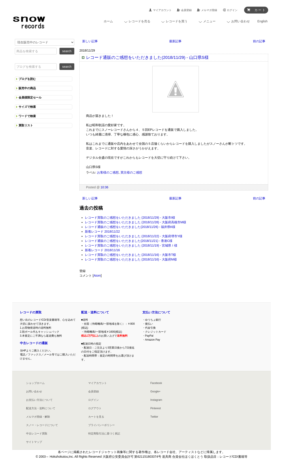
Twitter (154, 416)
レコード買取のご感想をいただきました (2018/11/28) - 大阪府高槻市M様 (135, 222)
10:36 (104, 187)
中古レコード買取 (36, 433)
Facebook (156, 383)
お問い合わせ (34, 391)
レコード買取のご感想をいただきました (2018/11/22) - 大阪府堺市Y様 (133, 236)
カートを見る (96, 416)
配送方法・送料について (40, 408)
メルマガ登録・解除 (38, 416)
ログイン (232, 10)
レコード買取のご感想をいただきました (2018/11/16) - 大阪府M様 (131, 259)
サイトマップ (34, 442)
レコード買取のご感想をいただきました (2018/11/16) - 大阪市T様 (130, 254)
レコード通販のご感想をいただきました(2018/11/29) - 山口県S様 (147, 57)
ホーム (108, 21)
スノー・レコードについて (42, 425)
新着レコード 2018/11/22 (102, 231)
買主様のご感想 (131, 172)
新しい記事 (90, 41)
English (262, 21)
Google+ (155, 391)
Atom (97, 275)
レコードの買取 (31, 312)
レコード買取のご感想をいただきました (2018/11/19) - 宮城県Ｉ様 (131, 245)
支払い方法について (156, 312)
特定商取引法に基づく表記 (104, 433)
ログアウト (94, 408)
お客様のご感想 (108, 172)
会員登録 (186, 10)
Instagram (156, 399)
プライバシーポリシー (101, 425)
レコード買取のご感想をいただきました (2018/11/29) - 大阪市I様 (130, 217)
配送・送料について (95, 312)
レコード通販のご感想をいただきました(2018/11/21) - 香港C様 (128, 241)
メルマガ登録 (209, 10)
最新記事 (175, 41)
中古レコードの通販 (34, 343)
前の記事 (259, 41)
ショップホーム (35, 383)
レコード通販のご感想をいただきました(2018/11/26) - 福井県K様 (130, 227)
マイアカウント (162, 10)
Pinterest (155, 408)
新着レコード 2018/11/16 (102, 250)
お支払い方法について (39, 399)
